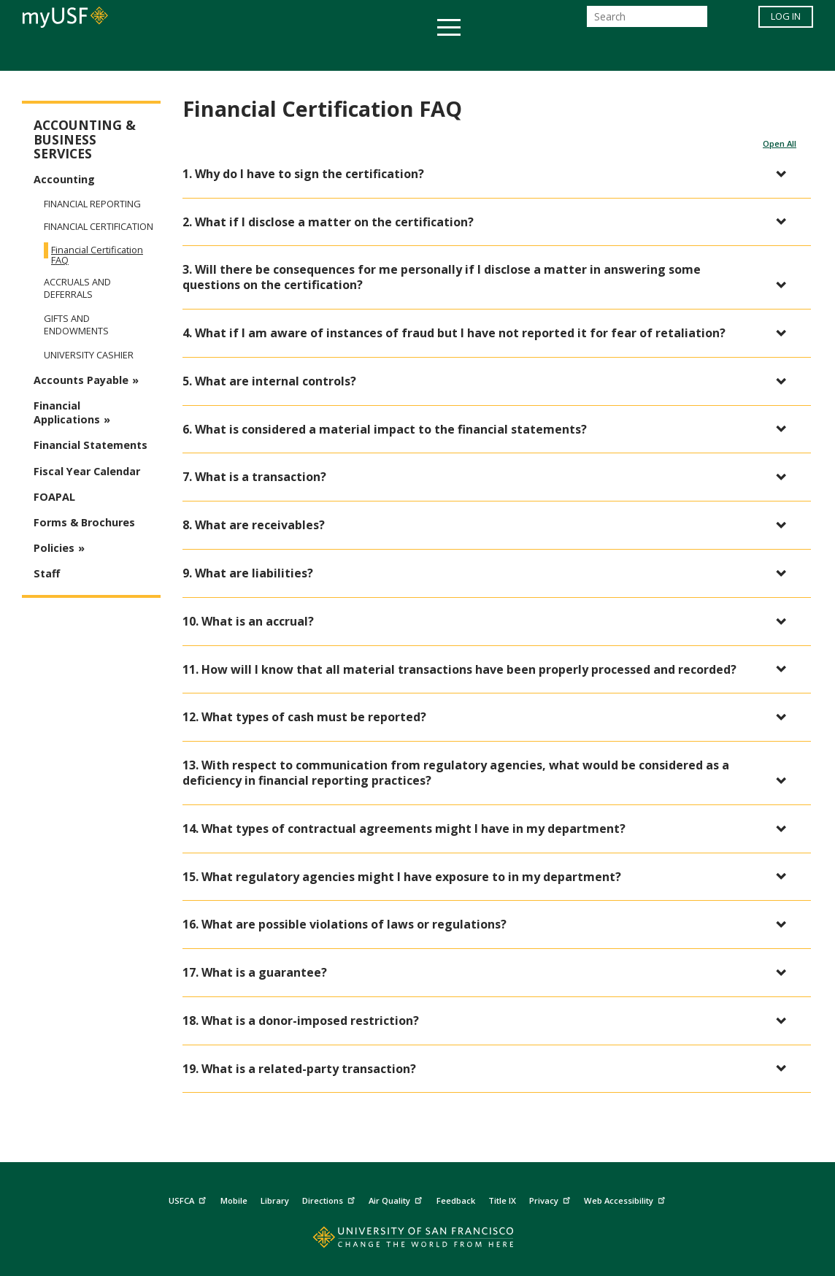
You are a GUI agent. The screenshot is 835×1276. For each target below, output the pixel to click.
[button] (489, 174)
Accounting (64, 179)
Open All (779, 143)
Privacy (551, 1198)
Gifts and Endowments (76, 324)
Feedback (455, 1200)
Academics (134, 54)
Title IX (502, 1200)
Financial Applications (67, 412)
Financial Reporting (92, 204)
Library (275, 1200)
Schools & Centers (675, 54)
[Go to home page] (417, 1240)
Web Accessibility (626, 1198)
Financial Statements (90, 445)
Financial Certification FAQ (97, 254)
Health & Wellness (374, 54)
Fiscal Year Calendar (87, 471)
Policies (54, 548)
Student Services (242, 54)
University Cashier (89, 355)
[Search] (647, 20)
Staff (47, 573)
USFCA (189, 1198)
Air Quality (397, 1198)
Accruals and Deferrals (77, 288)
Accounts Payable (81, 380)
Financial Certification (98, 226)
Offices (572, 54)
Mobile (233, 1200)
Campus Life (490, 54)
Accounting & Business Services (85, 139)
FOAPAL (54, 497)
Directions (330, 1198)
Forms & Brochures (84, 522)
